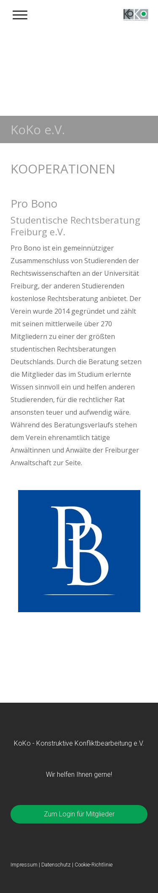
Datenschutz (56, 864)
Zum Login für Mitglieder (79, 814)
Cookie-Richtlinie (93, 864)
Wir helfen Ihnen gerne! (79, 774)
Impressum (24, 864)
